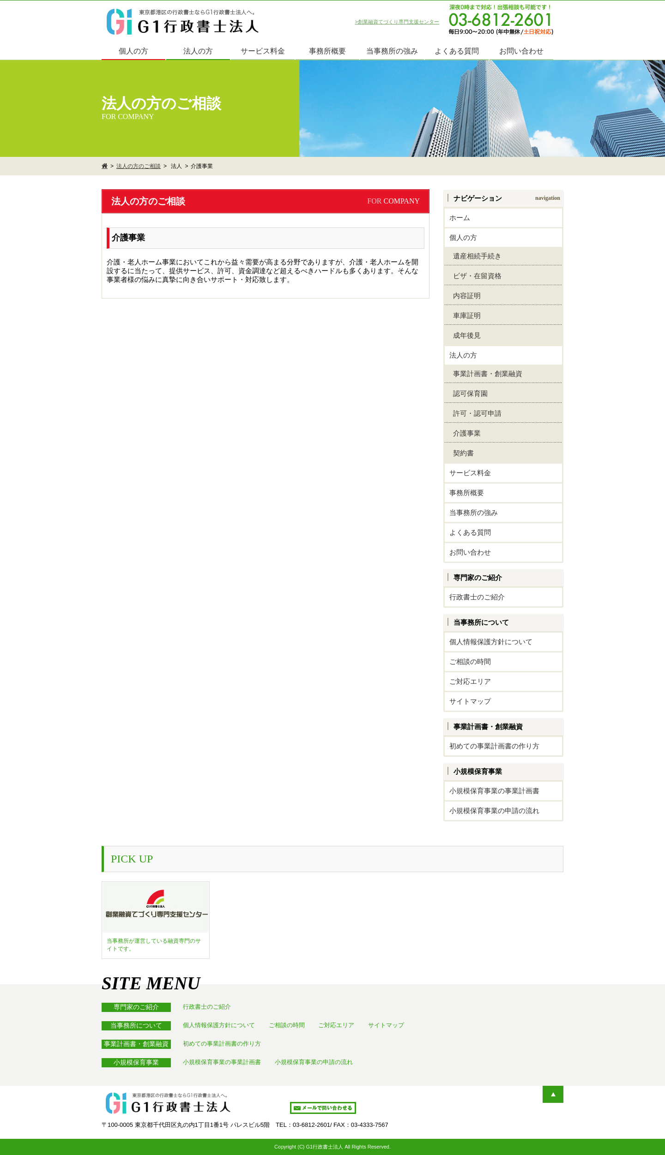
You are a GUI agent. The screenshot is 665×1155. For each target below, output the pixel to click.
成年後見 (465, 335)
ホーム (459, 217)
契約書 (461, 453)
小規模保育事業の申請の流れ (494, 810)
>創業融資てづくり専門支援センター (397, 21)
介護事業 (465, 433)
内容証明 (465, 295)
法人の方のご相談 (138, 166)
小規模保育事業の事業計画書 (494, 791)
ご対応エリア (470, 681)
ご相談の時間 (470, 661)
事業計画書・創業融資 (485, 373)
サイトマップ (470, 701)
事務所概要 (327, 51)
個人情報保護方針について (490, 642)
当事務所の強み (392, 51)
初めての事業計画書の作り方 (494, 746)
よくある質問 (457, 51)
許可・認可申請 (475, 413)
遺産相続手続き (475, 256)
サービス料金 (263, 51)
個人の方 (133, 51)
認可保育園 (468, 393)
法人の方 (198, 51)
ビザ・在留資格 (475, 276)
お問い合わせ (521, 51)
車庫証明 (465, 315)
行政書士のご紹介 (477, 597)
